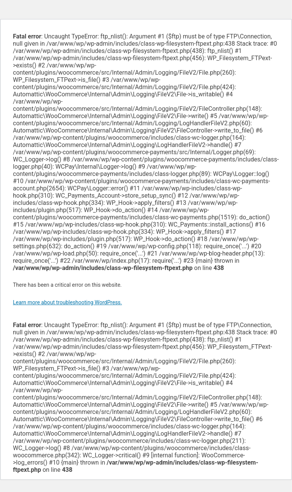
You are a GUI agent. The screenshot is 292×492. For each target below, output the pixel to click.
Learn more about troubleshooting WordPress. (67, 302)
